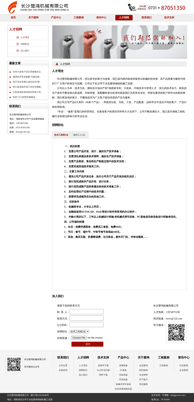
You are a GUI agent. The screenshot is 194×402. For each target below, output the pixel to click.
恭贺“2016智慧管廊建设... (23, 97)
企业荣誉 (143, 375)
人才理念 (22, 37)
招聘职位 (22, 44)
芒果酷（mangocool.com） (174, 395)
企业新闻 (183, 370)
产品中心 (56, 17)
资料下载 (103, 375)
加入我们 (22, 50)
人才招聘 (124, 17)
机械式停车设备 (123, 384)
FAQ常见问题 (103, 370)
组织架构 (143, 370)
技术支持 (169, 17)
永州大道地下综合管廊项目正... (25, 72)
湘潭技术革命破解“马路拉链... (25, 77)
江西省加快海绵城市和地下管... (25, 92)
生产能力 (143, 379)
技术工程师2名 (61, 135)
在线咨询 (63, 370)
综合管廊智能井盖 (123, 389)
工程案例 (79, 17)
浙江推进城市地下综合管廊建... (25, 87)
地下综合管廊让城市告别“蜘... (25, 82)
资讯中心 (101, 17)
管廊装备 (123, 365)
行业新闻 (183, 365)
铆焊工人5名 (79, 135)
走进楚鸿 (143, 365)
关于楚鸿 (33, 17)
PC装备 (123, 370)
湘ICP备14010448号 (39, 395)
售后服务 (143, 384)
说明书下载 (103, 365)
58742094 (165, 399)
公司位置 (63, 365)
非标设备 (123, 375)
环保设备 (123, 379)
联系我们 (147, 17)
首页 (13, 17)
